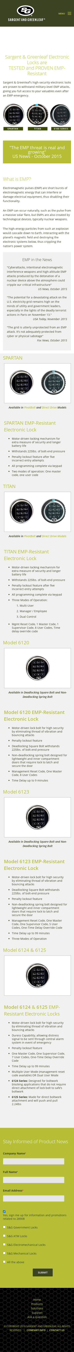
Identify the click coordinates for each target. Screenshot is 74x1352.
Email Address (13, 1190)
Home (37, 1299)
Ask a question (37, 1317)
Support (37, 1313)
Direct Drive (49, 407)
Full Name (10, 1172)
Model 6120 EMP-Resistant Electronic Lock (34, 715)
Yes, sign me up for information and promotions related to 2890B (35, 1217)
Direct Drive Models (54, 536)
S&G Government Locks (22, 1227)
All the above (15, 1262)
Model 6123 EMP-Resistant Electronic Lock (34, 864)
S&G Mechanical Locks (22, 1253)
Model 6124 (17, 1007)
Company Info (36, 1330)
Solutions (37, 1308)
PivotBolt (30, 407)
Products (37, 1304)
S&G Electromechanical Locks (26, 1245)
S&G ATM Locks (17, 1236)
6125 (42, 1007)
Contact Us (57, 1330)
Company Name (14, 1153)
